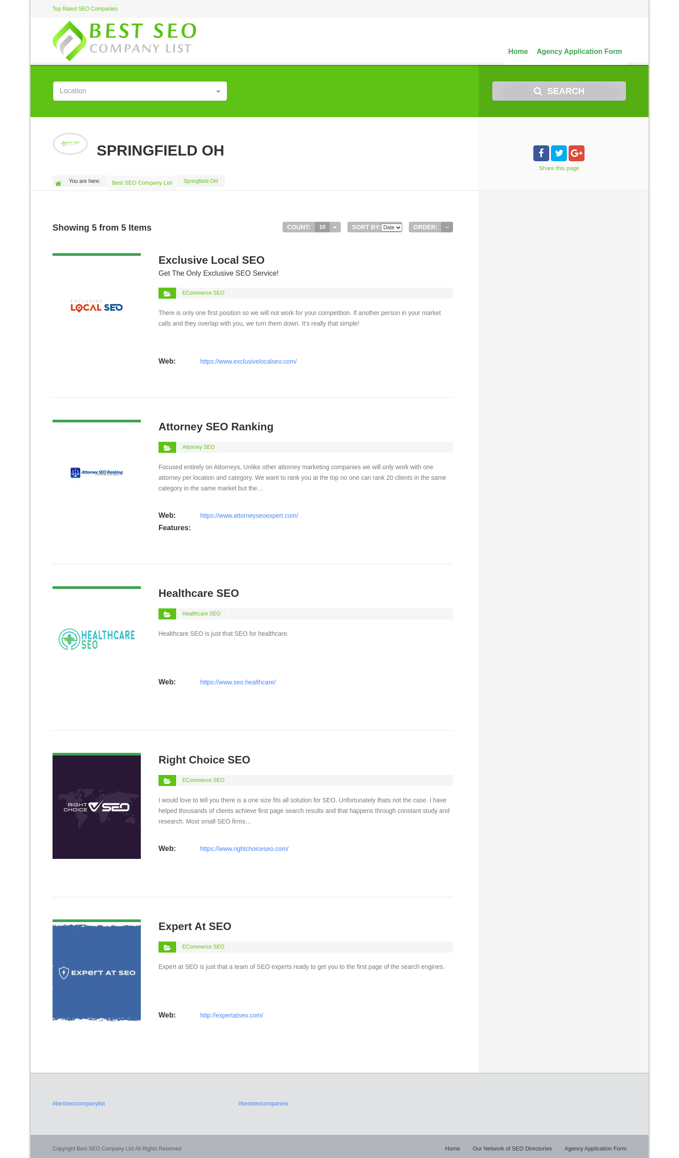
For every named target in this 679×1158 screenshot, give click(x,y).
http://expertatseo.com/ (231, 1010)
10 (322, 223)
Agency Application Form (579, 51)
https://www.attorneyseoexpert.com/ (249, 511)
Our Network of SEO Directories (517, 1145)
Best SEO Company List (142, 181)
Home (518, 51)
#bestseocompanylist (77, 1100)
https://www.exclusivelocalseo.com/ (248, 344)
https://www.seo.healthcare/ (237, 677)
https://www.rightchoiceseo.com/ (244, 844)
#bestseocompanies (262, 1100)
